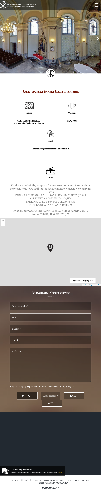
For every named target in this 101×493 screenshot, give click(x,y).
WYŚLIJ (52, 403)
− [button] (3, 224)
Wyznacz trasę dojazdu (82, 280)
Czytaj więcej (67, 386)
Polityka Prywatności (79, 480)
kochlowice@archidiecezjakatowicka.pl (50, 149)
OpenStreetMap (95, 285)
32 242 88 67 (72, 121)
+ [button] (3, 220)
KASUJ (74, 395)
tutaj (60, 472)
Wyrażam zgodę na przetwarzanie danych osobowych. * (43, 386)
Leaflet (85, 285)
